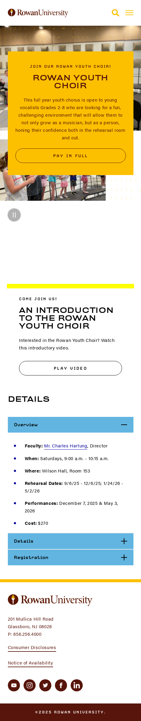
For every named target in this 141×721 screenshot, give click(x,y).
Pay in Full (70, 155)
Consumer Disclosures (32, 647)
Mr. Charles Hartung (65, 445)
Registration (73, 557)
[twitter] (45, 685)
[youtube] (14, 685)
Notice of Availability (30, 662)
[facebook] (61, 685)
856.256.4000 (27, 634)
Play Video (70, 368)
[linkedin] (77, 685)
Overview (73, 424)
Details (73, 541)
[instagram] (30, 685)
